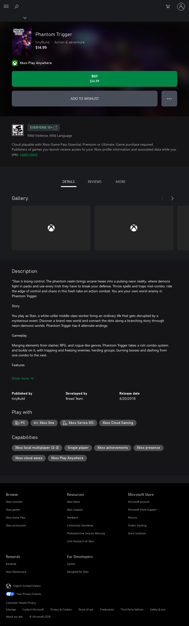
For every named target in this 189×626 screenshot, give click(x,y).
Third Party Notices (132, 609)
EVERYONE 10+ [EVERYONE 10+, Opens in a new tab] (43, 128)
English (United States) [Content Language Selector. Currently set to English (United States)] (27, 585)
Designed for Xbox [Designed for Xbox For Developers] (78, 571)
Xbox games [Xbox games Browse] (13, 509)
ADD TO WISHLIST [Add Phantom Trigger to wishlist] (85, 98)
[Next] (172, 198)
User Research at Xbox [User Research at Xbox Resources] (80, 541)
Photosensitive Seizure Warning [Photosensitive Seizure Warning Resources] (86, 533)
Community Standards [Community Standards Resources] (80, 525)
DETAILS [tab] (69, 181)
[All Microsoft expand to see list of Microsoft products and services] (6, 7)
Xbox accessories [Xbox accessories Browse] (16, 525)
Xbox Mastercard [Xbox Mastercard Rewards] (16, 571)
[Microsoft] (94, 4)
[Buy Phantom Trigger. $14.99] (94, 79)
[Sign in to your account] (181, 7)
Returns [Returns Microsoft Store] (132, 517)
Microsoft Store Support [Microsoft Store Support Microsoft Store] (142, 509)
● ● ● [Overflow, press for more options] (169, 98)
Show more (23, 378)
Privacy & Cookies (61, 609)
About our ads (14, 616)
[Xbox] (13, 17)
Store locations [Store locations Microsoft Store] (137, 533)
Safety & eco (157, 609)
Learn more (28, 154)
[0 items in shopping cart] (169, 7)
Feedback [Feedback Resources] (72, 517)
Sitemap (11, 609)
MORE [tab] (120, 181)
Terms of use (86, 609)
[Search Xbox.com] (17, 6)
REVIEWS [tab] (94, 181)
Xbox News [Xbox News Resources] (73, 501)
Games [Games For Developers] (71, 563)
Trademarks (107, 609)
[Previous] (162, 198)
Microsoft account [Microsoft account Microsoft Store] (138, 501)
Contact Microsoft (33, 609)
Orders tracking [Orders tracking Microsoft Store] (137, 525)
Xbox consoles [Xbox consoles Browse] (14, 501)
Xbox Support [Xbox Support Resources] (75, 509)
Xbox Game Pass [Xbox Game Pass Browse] (16, 517)
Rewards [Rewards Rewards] (11, 563)
